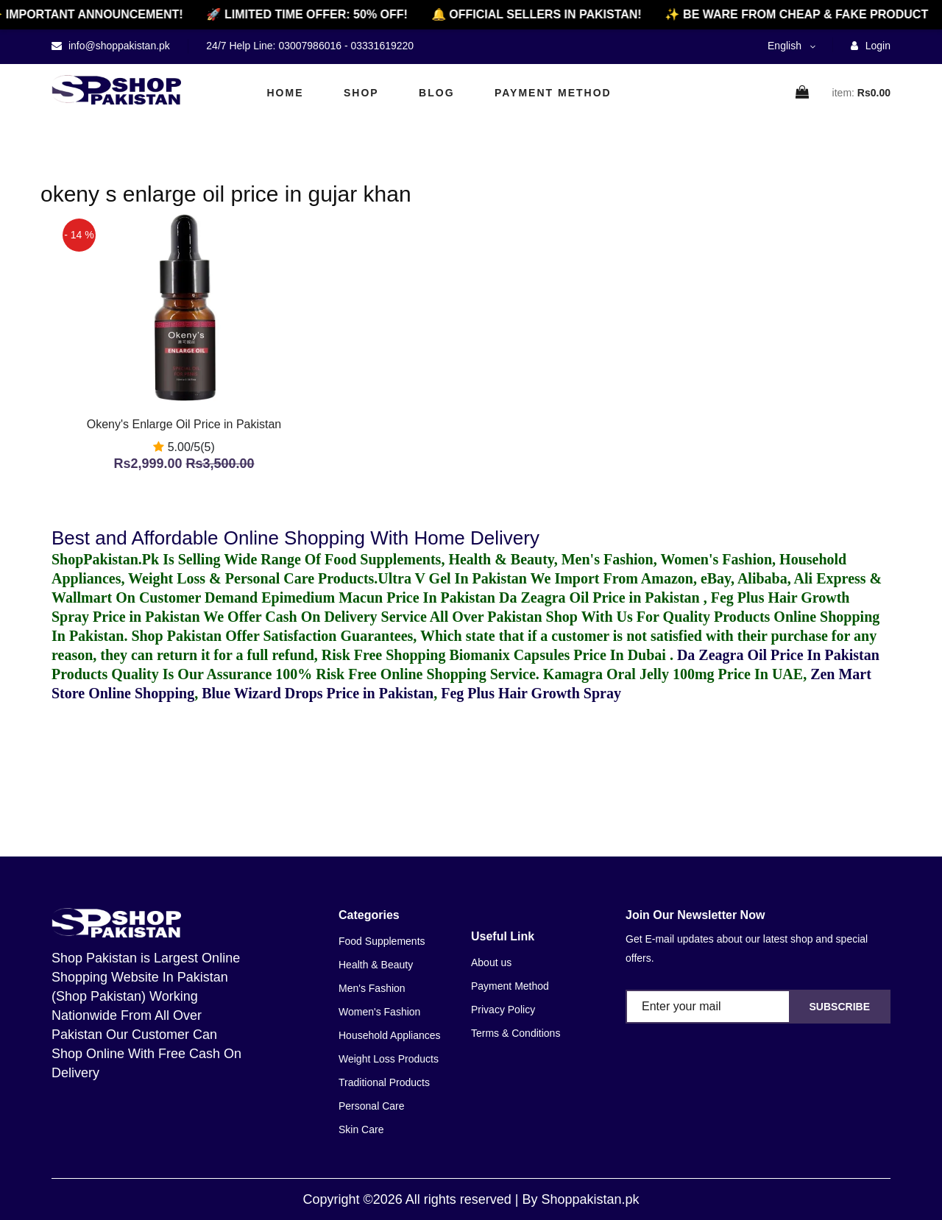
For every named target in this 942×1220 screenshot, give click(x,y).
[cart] (803, 93)
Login (870, 46)
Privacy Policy (503, 1009)
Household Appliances (390, 1035)
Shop (361, 93)
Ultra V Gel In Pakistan (452, 578)
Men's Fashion (372, 988)
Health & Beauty (376, 965)
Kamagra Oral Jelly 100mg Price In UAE (673, 674)
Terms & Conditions (515, 1033)
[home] (116, 89)
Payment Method (553, 93)
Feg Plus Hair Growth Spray (531, 693)
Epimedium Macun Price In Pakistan (378, 597)
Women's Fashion (379, 1012)
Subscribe (840, 1006)
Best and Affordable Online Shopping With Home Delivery (295, 538)
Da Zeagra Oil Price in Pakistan (601, 597)
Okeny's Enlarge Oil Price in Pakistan (184, 424)
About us (491, 962)
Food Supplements (382, 941)
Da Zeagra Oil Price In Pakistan (778, 655)
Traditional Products (384, 1082)
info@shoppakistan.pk (117, 46)
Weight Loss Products (389, 1059)
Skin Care (361, 1129)
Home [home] (285, 93)
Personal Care (372, 1106)
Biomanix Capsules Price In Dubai (559, 655)
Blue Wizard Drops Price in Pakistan (317, 693)
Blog (436, 93)
